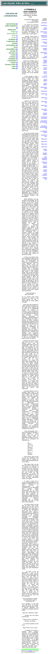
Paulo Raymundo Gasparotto (44, 158)
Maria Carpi (44, 138)
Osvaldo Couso (45, 150)
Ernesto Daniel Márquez (45, 61)
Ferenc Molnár (45, 72)
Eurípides (45, 65)
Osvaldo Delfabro (45, 153)
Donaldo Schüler (45, 49)
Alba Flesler (44, 22)
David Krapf (44, 45)
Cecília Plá (44, 39)
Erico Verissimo (44, 57)
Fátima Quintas (45, 68)
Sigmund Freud (45, 178)
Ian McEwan (44, 91)
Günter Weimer (45, 84)
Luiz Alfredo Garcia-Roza (44, 117)
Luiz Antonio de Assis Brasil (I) (43, 122)
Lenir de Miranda (45, 113)
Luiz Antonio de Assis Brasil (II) (43, 127)
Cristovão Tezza (44, 42)
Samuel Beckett (45, 170)
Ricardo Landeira (45, 166)
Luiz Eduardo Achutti (44, 131)
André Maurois (45, 28)
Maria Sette (44, 146)
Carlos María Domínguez (44, 36)
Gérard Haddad (45, 80)
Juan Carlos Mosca (44, 109)
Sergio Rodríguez (44, 174)
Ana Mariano (44, 25)
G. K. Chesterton (44, 76)
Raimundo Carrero (44, 162)
